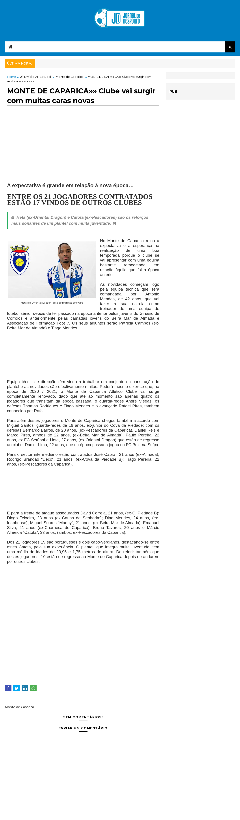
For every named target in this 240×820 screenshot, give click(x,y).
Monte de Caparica (70, 76)
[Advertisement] (83, 152)
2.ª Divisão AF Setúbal (35, 76)
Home (11, 76)
